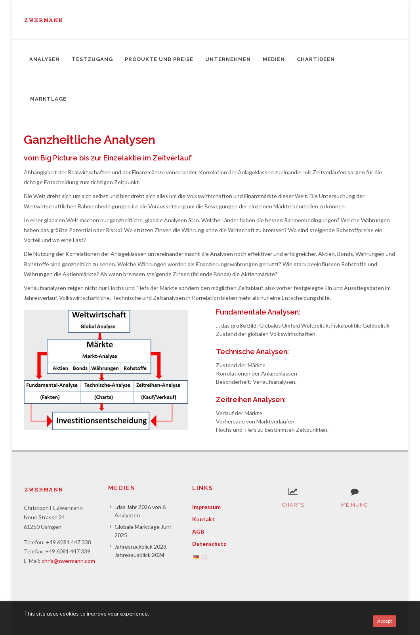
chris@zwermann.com (68, 560)
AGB (198, 531)
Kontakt (203, 519)
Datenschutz (209, 543)
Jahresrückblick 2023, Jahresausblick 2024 (141, 550)
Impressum (206, 506)
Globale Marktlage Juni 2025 (143, 530)
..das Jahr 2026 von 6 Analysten (140, 511)
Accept (384, 621)
